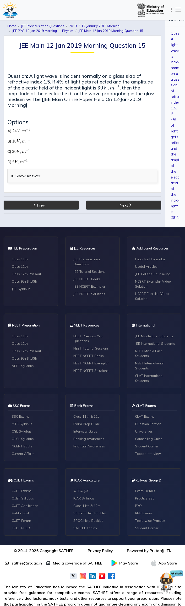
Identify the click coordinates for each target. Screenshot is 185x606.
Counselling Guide (149, 440)
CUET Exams (22, 492)
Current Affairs (23, 455)
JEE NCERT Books (87, 279)
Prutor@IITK (160, 552)
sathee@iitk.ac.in (23, 564)
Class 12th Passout (27, 274)
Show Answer (28, 170)
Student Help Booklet (90, 514)
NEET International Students (149, 366)
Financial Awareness (90, 447)
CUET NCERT (22, 529)
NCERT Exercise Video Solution (152, 296)
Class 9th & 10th (25, 281)
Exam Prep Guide (87, 425)
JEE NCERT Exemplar (90, 286)
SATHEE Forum (86, 529)
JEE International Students (155, 344)
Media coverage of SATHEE (74, 564)
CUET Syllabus (23, 500)
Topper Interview (148, 455)
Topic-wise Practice (150, 522)
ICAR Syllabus (84, 500)
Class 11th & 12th (87, 418)
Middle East (21, 514)
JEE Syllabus (21, 289)
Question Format (148, 425)
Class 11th (20, 259)
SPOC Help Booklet (89, 522)
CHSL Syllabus (23, 440)
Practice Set (144, 500)
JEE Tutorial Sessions (90, 271)
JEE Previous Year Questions (87, 261)
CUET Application (26, 507)
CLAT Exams (145, 418)
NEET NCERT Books (89, 356)
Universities (144, 432)
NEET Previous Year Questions (89, 339)
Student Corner (147, 447)
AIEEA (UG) (82, 492)
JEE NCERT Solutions (90, 294)
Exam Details (145, 492)
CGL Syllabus (22, 432)
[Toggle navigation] (170, 10)
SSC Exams (21, 418)
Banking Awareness (89, 440)
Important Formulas (151, 259)
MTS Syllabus (22, 425)
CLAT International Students (149, 379)
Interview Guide (86, 432)
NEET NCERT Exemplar (92, 364)
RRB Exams (144, 514)
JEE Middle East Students (154, 336)
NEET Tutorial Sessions (92, 349)
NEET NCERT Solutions (91, 371)
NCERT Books (23, 447)
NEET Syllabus (23, 366)
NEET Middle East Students (149, 354)
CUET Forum (22, 522)
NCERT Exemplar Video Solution (153, 284)
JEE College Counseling (153, 274)
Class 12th (20, 266)
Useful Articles (146, 266)
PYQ (138, 507)
